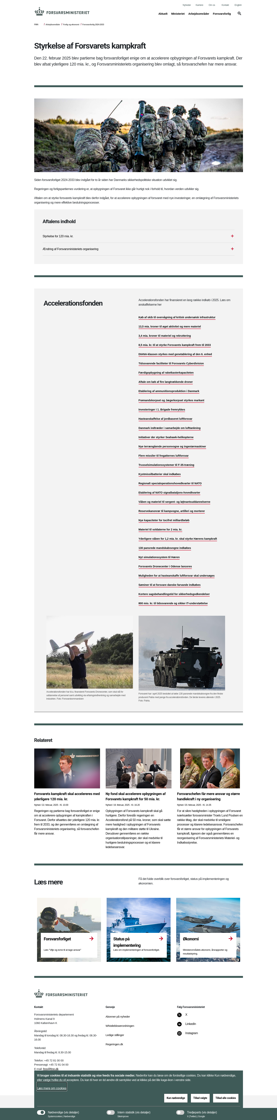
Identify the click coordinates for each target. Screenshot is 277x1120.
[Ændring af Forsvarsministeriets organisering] (139, 249)
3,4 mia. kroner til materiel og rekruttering (165, 335)
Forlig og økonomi (71, 24)
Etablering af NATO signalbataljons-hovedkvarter (169, 492)
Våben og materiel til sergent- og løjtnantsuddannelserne (174, 501)
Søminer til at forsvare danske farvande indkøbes (170, 584)
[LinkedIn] (189, 1026)
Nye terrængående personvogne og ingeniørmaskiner (172, 446)
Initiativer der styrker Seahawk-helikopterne (166, 437)
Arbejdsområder (53, 24)
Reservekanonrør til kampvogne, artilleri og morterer (172, 511)
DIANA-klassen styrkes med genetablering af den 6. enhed (175, 354)
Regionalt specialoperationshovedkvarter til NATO (170, 483)
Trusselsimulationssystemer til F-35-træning (166, 464)
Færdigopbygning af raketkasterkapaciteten (166, 372)
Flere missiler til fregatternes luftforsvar (164, 455)
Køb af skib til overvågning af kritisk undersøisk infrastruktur (177, 317)
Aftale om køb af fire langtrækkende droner (166, 381)
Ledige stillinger (115, 1035)
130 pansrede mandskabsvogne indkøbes (165, 547)
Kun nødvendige (176, 1097)
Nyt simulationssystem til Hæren (159, 557)
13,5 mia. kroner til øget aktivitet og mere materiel (170, 326)
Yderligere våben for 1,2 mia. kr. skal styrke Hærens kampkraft (178, 538)
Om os (212, 5)
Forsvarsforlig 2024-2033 (93, 24)
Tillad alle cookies (226, 1097)
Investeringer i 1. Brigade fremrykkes (162, 409)
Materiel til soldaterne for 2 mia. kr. (160, 529)
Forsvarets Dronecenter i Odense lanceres (165, 566)
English (238, 5)
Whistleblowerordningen (120, 1025)
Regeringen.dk (114, 1044)
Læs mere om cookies (52, 1088)
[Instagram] (190, 1035)
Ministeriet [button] (177, 13)
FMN (36, 24)
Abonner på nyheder (118, 1016)
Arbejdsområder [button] (198, 13)
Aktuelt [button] (162, 13)
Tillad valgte (200, 1097)
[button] (239, 15)
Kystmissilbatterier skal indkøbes (160, 474)
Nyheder (187, 5)
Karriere (199, 5)
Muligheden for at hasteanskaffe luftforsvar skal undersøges (177, 575)
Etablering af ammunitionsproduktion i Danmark (169, 391)
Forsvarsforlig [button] (222, 13)
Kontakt (225, 5)
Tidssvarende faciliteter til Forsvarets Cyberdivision (171, 363)
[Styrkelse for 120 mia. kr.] (139, 236)
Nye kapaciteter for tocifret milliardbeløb (164, 520)
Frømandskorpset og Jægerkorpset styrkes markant (171, 400)
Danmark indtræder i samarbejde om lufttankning (170, 428)
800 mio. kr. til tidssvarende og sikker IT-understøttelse (173, 603)
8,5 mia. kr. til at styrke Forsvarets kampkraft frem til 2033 (175, 344)
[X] (186, 1016)
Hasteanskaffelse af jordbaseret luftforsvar (165, 418)
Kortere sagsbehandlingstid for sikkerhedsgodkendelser (174, 594)
